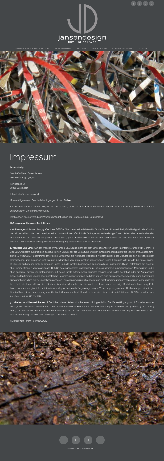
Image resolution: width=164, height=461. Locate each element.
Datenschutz (89, 449)
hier (71, 200)
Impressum (73, 449)
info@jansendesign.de (30, 194)
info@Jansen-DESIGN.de (132, 292)
